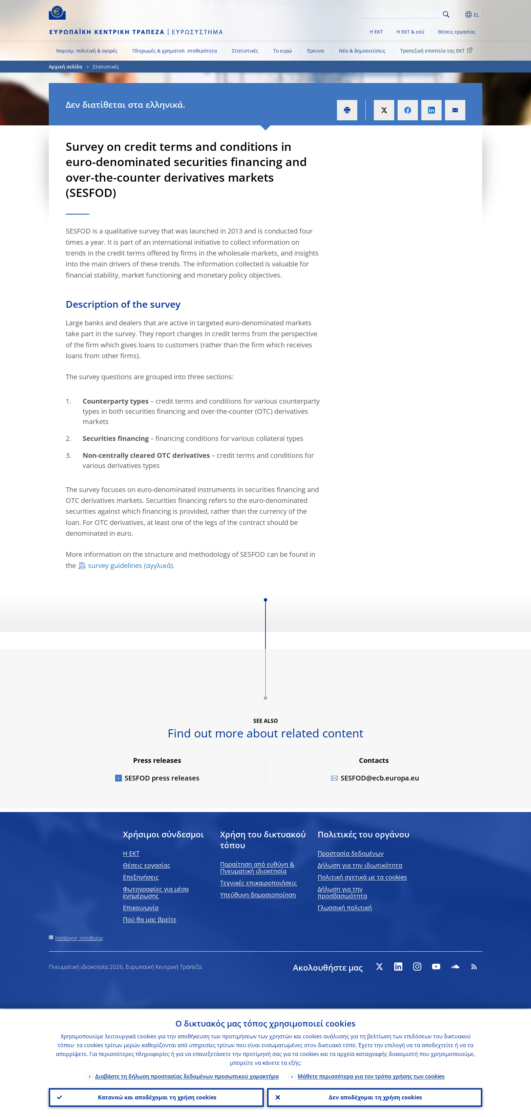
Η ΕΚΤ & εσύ (410, 31)
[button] (458, 14)
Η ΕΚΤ (376, 31)
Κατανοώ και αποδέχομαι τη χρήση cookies (156, 1097)
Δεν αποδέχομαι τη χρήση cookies (374, 1097)
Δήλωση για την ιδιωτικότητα (360, 865)
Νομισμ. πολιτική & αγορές (87, 50)
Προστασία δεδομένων (351, 853)
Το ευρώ (282, 50)
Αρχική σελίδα (65, 66)
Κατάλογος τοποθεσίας (79, 938)
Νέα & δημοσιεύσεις (362, 50)
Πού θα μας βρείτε (149, 919)
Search (446, 14)
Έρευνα (315, 50)
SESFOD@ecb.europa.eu (380, 778)
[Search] (407, 13)
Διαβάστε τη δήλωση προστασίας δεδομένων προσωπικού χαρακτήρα (187, 1075)
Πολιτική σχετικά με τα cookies (362, 877)
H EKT (131, 853)
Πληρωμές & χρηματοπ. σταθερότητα (174, 50)
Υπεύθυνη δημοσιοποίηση (258, 895)
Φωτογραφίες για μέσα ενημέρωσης (156, 892)
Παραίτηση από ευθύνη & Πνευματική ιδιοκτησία (257, 867)
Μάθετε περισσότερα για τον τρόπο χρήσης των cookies (371, 1075)
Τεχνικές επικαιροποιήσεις (258, 883)
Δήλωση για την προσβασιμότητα (342, 892)
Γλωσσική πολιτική (345, 907)
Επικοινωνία (140, 907)
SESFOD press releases (162, 778)
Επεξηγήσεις (141, 877)
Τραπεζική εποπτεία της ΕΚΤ (437, 50)
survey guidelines (115, 565)
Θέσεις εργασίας (456, 31)
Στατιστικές (245, 50)
